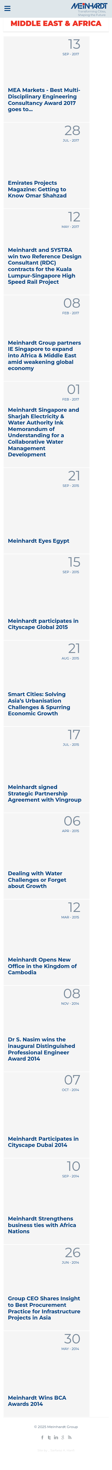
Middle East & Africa (56, 23)
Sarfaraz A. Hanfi (62, 1450)
